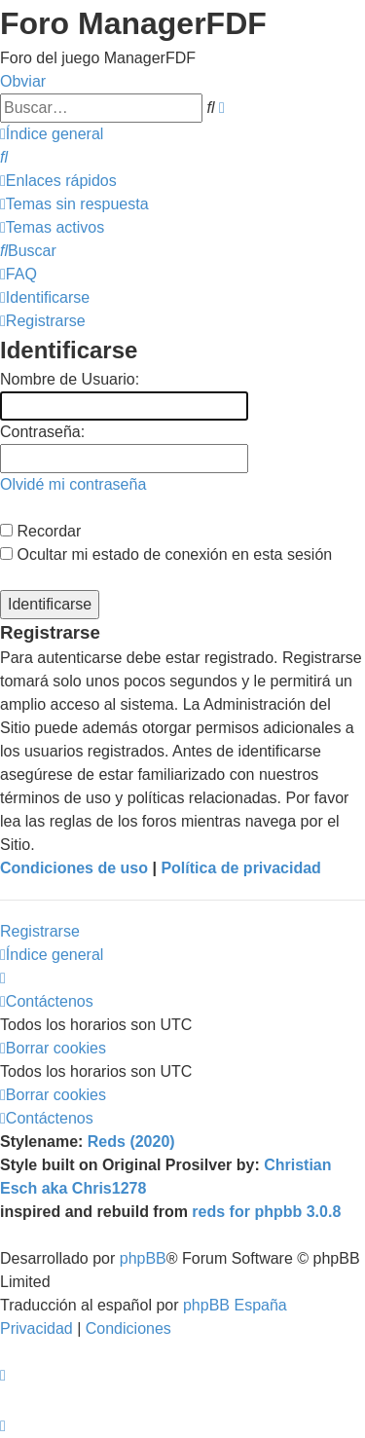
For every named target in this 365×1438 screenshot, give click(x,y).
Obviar (23, 81)
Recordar (40, 531)
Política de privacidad (241, 868)
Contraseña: (42, 432)
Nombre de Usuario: (69, 379)
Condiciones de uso (74, 868)
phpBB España (235, 1305)
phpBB (143, 1258)
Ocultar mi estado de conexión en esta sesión (166, 554)
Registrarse (40, 931)
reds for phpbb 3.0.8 (266, 1211)
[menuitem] (4, 157)
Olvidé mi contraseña (73, 484)
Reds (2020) (131, 1141)
